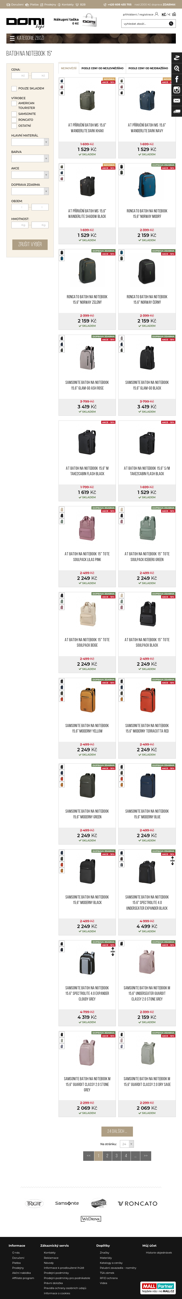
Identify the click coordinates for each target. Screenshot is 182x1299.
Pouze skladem (31, 88)
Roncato (25, 120)
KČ (164, 14)
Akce (15, 168)
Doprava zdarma (25, 184)
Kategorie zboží (30, 38)
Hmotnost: (20, 219)
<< (89, 1156)
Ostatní (24, 125)
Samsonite (27, 114)
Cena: (15, 69)
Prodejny (48, 4)
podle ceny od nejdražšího (148, 68)
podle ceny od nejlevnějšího (102, 68)
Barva (16, 152)
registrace (146, 14)
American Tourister (26, 105)
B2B (80, 4)
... (135, 1156)
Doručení (15, 4)
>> (146, 1156)
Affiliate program (23, 1278)
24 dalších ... (117, 1131)
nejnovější (69, 68)
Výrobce (18, 98)
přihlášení (130, 14)
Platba (32, 4)
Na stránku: (108, 1144)
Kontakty (66, 4)
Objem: (17, 201)
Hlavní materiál (24, 135)
